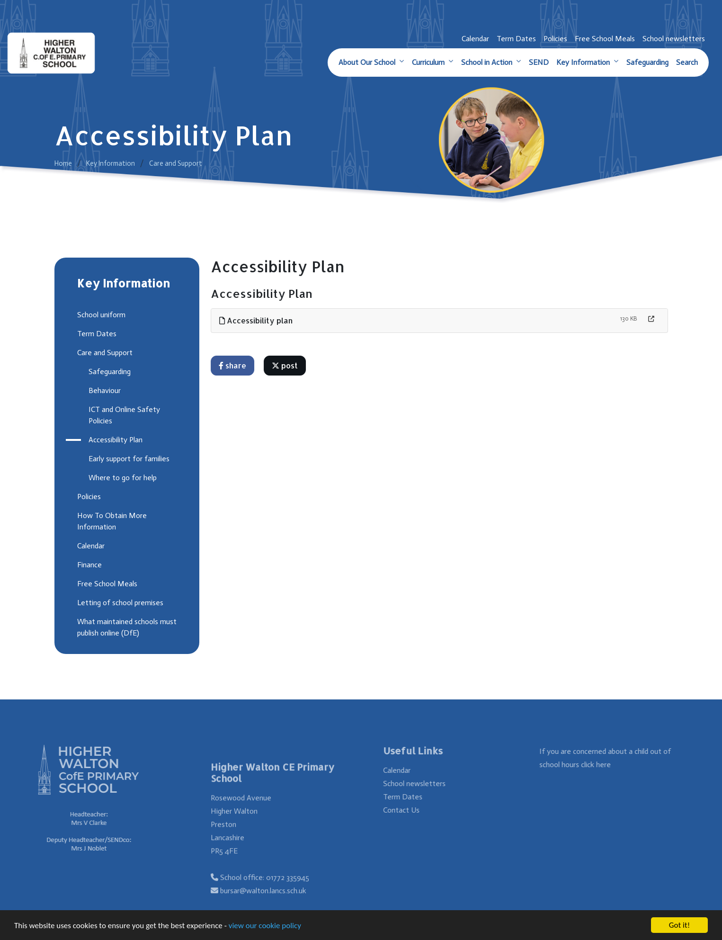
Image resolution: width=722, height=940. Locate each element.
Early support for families (128, 458)
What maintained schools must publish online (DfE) (126, 627)
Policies (555, 38)
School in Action (486, 62)
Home (63, 163)
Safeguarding (647, 62)
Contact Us (413, 810)
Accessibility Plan (115, 439)
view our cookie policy (265, 926)
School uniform (100, 314)
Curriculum (428, 62)
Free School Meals (605, 38)
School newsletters (673, 38)
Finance (88, 564)
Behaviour (104, 390)
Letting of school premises (119, 602)
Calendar (475, 38)
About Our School (367, 62)
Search (687, 62)
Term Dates (516, 38)
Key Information (583, 62)
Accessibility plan (256, 320)
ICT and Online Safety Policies (123, 415)
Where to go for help (122, 477)
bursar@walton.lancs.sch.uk (263, 902)
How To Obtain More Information (111, 521)
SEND (539, 62)
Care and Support (175, 163)
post (285, 365)
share (233, 365)
